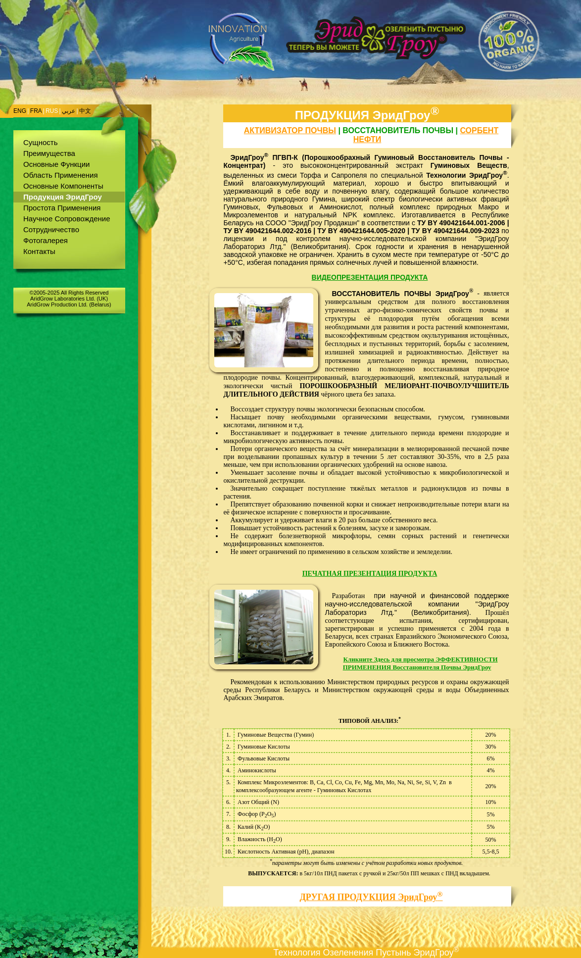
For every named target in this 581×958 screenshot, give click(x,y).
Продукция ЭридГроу (62, 197)
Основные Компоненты (63, 186)
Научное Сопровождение (66, 218)
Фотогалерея (45, 240)
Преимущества (49, 153)
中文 (85, 110)
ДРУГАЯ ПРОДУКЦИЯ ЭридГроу (370, 897)
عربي (68, 110)
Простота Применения (61, 207)
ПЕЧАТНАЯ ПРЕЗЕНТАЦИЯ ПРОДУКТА (369, 573)
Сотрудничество (51, 229)
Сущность (40, 142)
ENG (19, 110)
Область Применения (60, 175)
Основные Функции (56, 164)
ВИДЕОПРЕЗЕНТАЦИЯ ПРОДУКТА (370, 277)
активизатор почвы (290, 130)
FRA (36, 110)
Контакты (39, 251)
